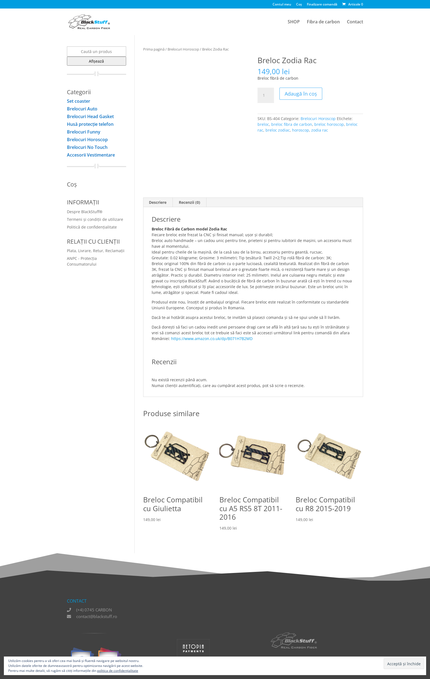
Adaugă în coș (301, 93)
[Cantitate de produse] (266, 95)
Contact (355, 22)
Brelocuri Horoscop (183, 49)
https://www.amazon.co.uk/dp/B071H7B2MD (212, 338)
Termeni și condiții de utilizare (95, 219)
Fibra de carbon (323, 22)
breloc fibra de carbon (291, 124)
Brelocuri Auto (82, 109)
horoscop (300, 130)
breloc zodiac (277, 130)
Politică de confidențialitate (92, 227)
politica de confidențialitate (117, 670)
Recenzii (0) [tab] (189, 202)
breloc (263, 124)
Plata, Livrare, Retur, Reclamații (96, 250)
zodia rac (319, 130)
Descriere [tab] (157, 202)
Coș (299, 5)
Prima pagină (154, 49)
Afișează (96, 61)
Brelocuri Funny (83, 132)
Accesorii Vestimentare (91, 155)
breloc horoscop (329, 124)
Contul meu (282, 5)
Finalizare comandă (322, 5)
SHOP (294, 22)
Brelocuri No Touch (87, 147)
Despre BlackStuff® (85, 211)
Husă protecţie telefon (90, 124)
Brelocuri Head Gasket (90, 116)
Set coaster (78, 101)
